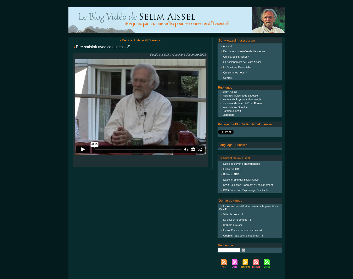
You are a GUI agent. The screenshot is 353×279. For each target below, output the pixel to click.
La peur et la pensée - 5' (237, 219)
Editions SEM (231, 174)
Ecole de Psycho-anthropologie (241, 163)
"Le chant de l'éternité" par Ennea (240, 103)
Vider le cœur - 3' (233, 214)
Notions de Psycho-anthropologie (240, 99)
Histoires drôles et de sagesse (238, 95)
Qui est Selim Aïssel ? (236, 56)
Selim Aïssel (227, 91)
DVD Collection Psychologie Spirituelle (245, 190)
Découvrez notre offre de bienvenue (244, 51)
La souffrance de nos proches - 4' (242, 230)
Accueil (141, 40)
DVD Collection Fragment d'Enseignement (248, 184)
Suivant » (155, 40)
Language (226, 114)
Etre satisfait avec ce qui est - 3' (103, 47)
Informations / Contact (233, 107)
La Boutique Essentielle (237, 67)
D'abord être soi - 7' (234, 225)
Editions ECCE (232, 169)
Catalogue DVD (229, 110)
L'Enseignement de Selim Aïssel (242, 62)
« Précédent (127, 40)
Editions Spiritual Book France (241, 179)
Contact (227, 77)
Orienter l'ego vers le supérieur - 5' (243, 235)
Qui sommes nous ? (235, 72)
